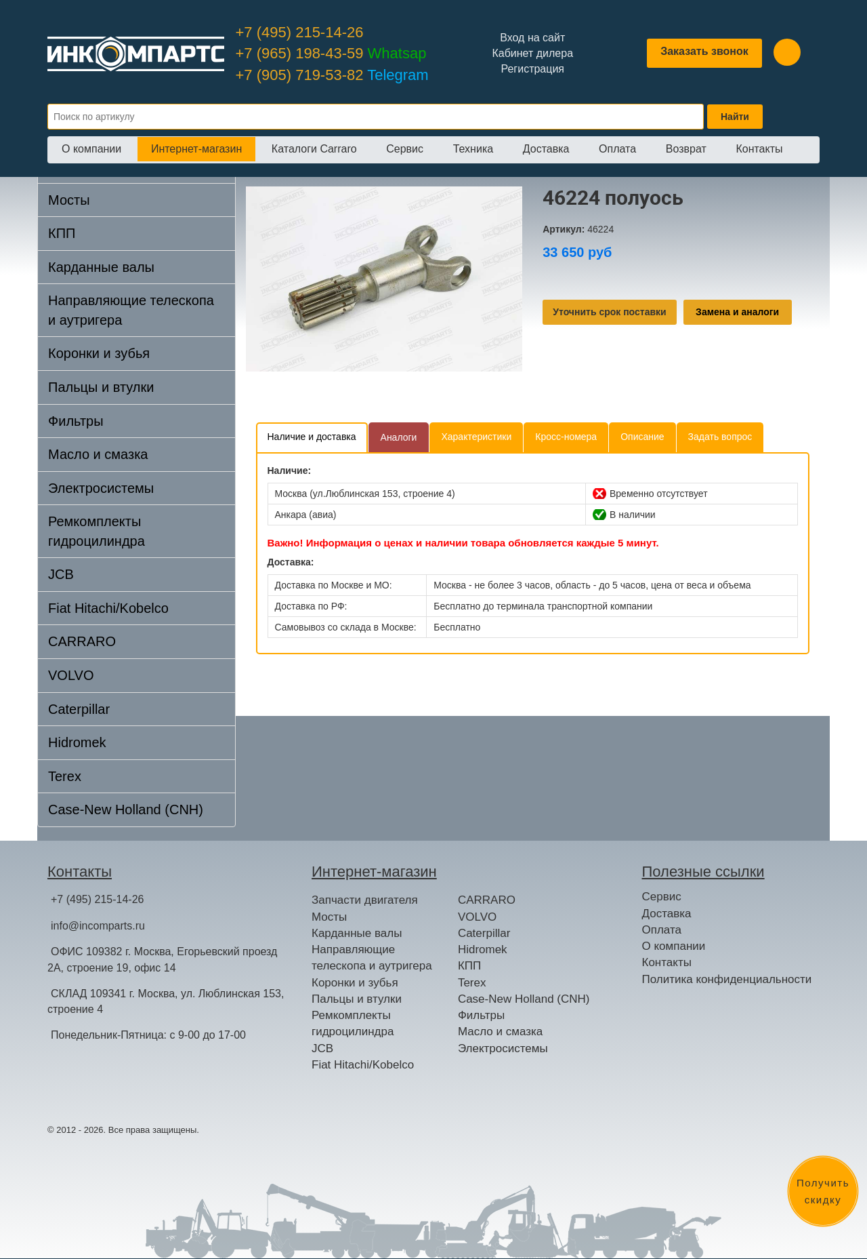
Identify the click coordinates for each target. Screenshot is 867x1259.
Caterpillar (79, 709)
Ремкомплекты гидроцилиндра (96, 531)
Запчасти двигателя (365, 900)
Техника (473, 149)
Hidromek (77, 742)
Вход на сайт (532, 37)
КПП (61, 233)
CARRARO (82, 641)
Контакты (759, 149)
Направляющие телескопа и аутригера (131, 310)
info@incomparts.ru (98, 926)
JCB (61, 574)
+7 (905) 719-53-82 (332, 74)
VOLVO (70, 675)
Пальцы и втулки (101, 387)
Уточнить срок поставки (609, 311)
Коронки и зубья (99, 353)
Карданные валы (101, 267)
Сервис (404, 149)
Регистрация (532, 69)
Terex (64, 776)
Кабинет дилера (532, 53)
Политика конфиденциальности (727, 979)
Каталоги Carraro (314, 149)
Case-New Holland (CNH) (125, 809)
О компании (91, 149)
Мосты (69, 200)
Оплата (617, 149)
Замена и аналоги (737, 311)
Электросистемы (101, 488)
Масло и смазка (98, 454)
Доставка (546, 149)
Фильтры (76, 421)
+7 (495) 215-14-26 (300, 32)
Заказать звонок (704, 51)
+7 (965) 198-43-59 (331, 53)
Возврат (686, 149)
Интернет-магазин (196, 149)
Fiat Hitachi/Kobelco (108, 608)
